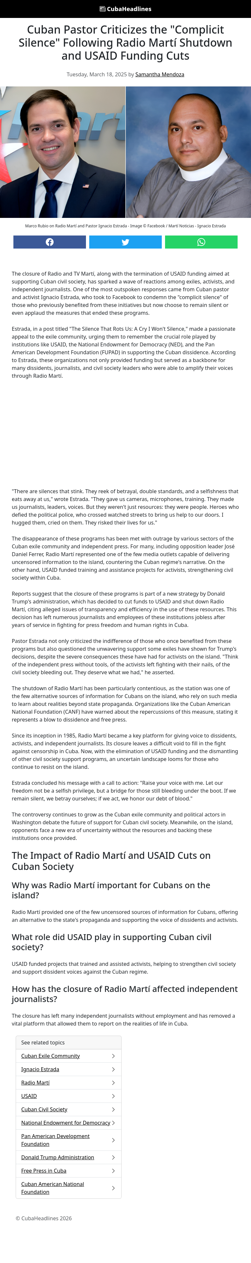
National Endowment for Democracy (68, 1123)
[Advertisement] (125, 433)
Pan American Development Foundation (68, 1140)
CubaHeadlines (126, 9)
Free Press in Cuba (68, 1171)
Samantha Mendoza (159, 74)
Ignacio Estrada (68, 1069)
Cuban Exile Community (68, 1056)
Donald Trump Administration (68, 1157)
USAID (68, 1096)
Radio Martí (68, 1083)
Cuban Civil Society (68, 1109)
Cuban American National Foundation (68, 1187)
